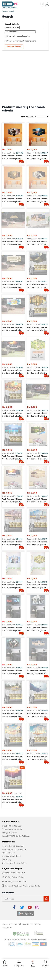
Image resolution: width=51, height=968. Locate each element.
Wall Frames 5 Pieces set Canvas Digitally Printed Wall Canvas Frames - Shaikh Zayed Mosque (37, 336)
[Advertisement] (25, 78)
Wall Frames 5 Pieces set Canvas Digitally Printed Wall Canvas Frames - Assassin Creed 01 (37, 376)
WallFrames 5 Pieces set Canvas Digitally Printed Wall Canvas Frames (12, 217)
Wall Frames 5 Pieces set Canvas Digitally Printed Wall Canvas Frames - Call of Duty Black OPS (12, 395)
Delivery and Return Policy (14, 517)
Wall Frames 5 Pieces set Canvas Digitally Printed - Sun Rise (12, 455)
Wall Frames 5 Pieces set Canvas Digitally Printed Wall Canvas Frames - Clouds (37, 435)
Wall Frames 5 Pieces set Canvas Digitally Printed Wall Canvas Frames (12, 197)
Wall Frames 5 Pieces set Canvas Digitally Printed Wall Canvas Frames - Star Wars (12, 376)
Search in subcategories (18, 36)
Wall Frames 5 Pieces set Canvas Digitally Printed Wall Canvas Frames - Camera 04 (37, 177)
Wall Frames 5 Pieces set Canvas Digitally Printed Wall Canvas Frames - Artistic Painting (12, 276)
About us (13, 572)
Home (4, 11)
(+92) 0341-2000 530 (11, 480)
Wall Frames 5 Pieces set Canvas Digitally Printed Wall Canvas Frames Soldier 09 (12, 157)
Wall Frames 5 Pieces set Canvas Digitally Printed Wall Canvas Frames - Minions (37, 356)
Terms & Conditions (11, 510)
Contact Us (7, 575)
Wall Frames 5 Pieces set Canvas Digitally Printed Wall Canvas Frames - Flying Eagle (37, 415)
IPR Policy (6, 514)
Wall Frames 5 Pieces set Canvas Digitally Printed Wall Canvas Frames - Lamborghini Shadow (12, 415)
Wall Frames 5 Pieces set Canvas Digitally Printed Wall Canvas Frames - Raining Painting (37, 236)
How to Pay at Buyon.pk (13, 500)
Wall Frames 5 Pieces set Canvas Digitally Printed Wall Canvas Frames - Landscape (37, 256)
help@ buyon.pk (9, 487)
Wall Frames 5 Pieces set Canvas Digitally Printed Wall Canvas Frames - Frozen (12, 356)
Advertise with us (26, 572)
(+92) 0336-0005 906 (12, 483)
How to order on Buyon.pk (14, 504)
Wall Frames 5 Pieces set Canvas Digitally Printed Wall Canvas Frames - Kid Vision (12, 435)
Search (11, 11)
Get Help (37, 572)
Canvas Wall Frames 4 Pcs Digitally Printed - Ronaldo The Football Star (37, 395)
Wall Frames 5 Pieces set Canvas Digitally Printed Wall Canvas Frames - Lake (12, 296)
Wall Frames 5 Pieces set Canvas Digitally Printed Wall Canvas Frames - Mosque (12, 336)
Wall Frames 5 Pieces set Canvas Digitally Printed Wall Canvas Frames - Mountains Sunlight (37, 217)
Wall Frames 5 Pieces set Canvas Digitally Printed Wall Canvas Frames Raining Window (37, 157)
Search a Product (14, 46)
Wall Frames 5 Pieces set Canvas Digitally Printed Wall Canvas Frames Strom (12, 177)
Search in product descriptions (21, 41)
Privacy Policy (8, 507)
